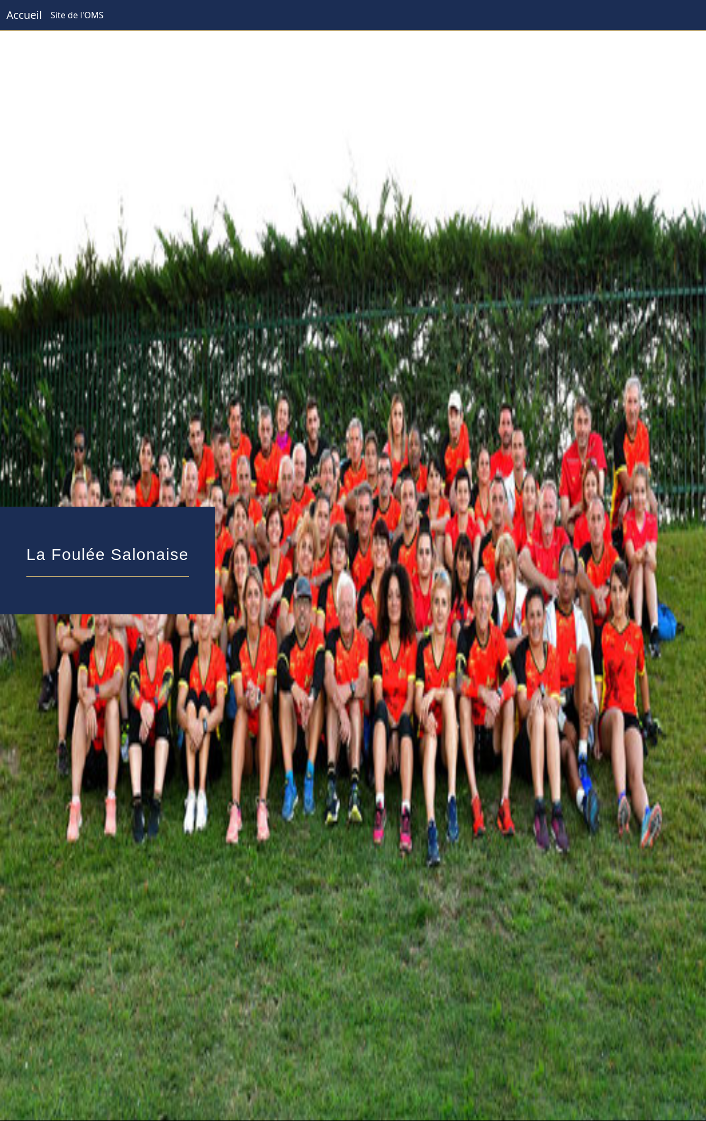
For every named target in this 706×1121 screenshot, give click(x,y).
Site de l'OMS (77, 15)
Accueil (24, 15)
